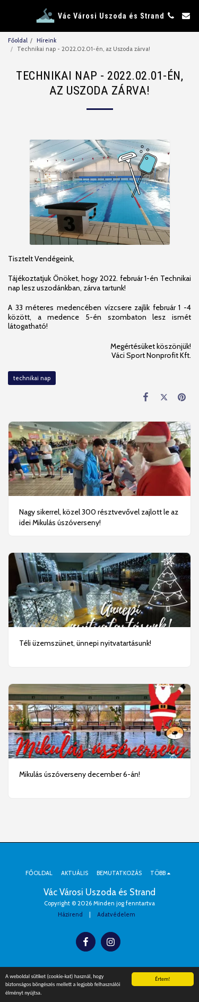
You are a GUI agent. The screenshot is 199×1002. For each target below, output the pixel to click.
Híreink (46, 40)
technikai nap (31, 378)
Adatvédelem (116, 914)
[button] (12, 15)
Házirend (70, 914)
